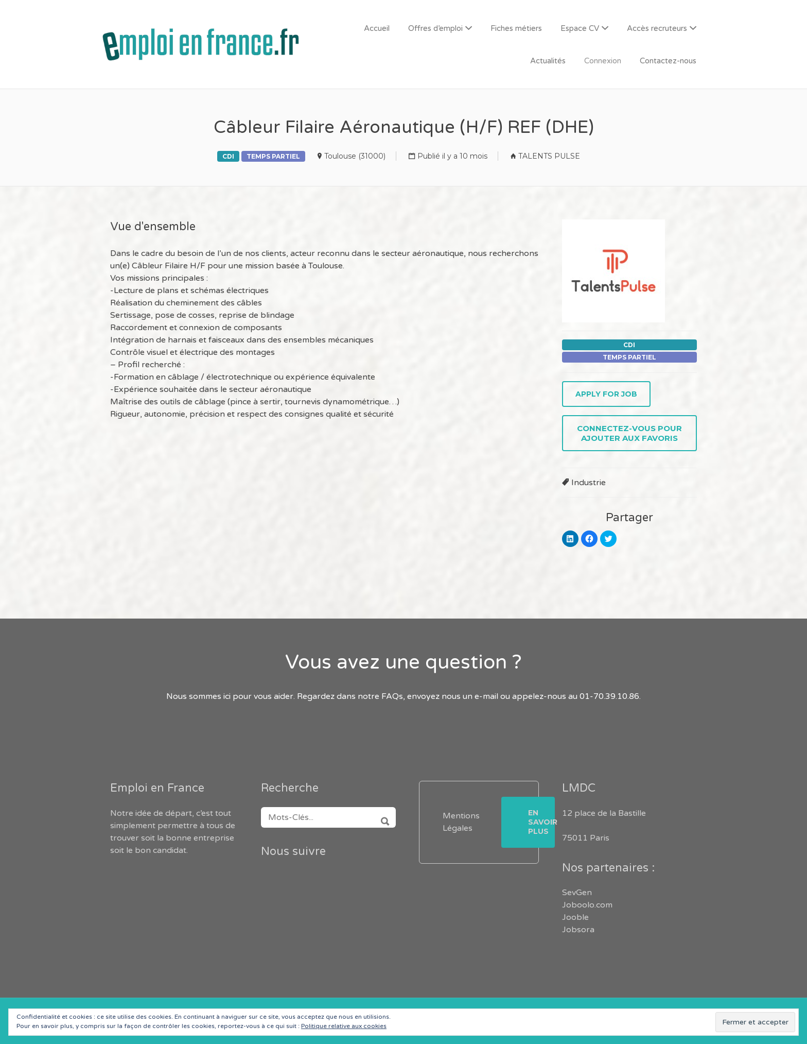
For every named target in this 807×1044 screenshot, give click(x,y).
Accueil (377, 28)
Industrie (588, 482)
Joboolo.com (587, 905)
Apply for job (606, 394)
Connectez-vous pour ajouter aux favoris (629, 433)
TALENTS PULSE (549, 156)
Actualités (548, 60)
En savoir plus (541, 822)
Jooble (575, 917)
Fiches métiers (516, 28)
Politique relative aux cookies (344, 1026)
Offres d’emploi (435, 28)
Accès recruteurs (657, 28)
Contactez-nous (668, 60)
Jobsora (578, 930)
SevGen (577, 892)
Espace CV (579, 28)
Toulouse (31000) (354, 156)
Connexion (602, 60)
